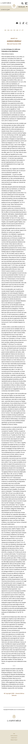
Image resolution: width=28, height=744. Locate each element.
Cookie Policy (14, 737)
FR (14, 30)
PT (22, 30)
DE (5, 30)
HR (17, 30)
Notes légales (14, 735)
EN (8, 30)
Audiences (4, 9)
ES (11, 30)
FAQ (14, 733)
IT (20, 30)
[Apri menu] (26, 3)
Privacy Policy (14, 739)
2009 (8, 9)
